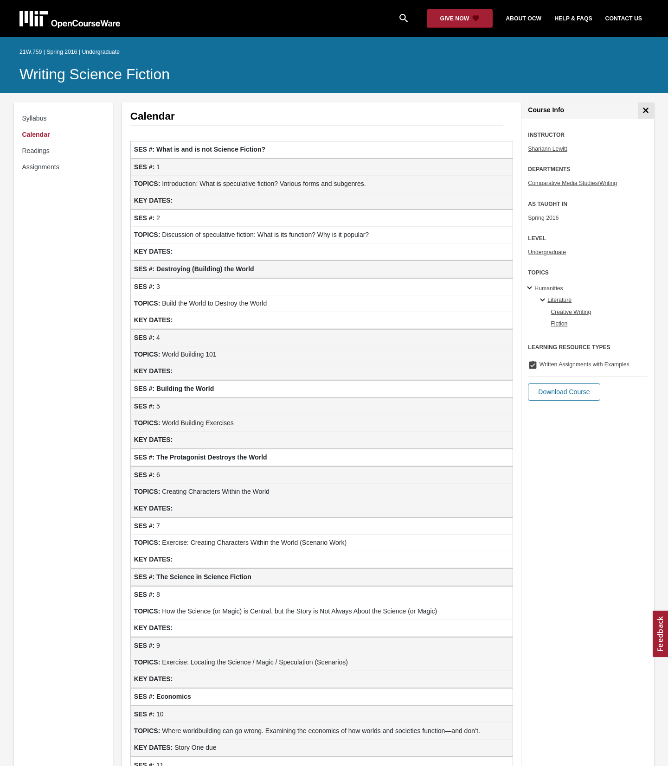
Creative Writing (571, 312)
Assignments (40, 167)
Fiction (559, 323)
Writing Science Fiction (94, 74)
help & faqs (573, 18)
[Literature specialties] (544, 300)
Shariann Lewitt (547, 149)
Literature (559, 300)
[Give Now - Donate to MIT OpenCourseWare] (460, 18)
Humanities (548, 288)
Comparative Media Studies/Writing (572, 183)
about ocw (523, 18)
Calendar (36, 134)
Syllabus (34, 118)
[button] (564, 392)
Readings (36, 150)
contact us (623, 18)
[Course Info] (646, 110)
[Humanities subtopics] (531, 288)
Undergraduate (547, 252)
